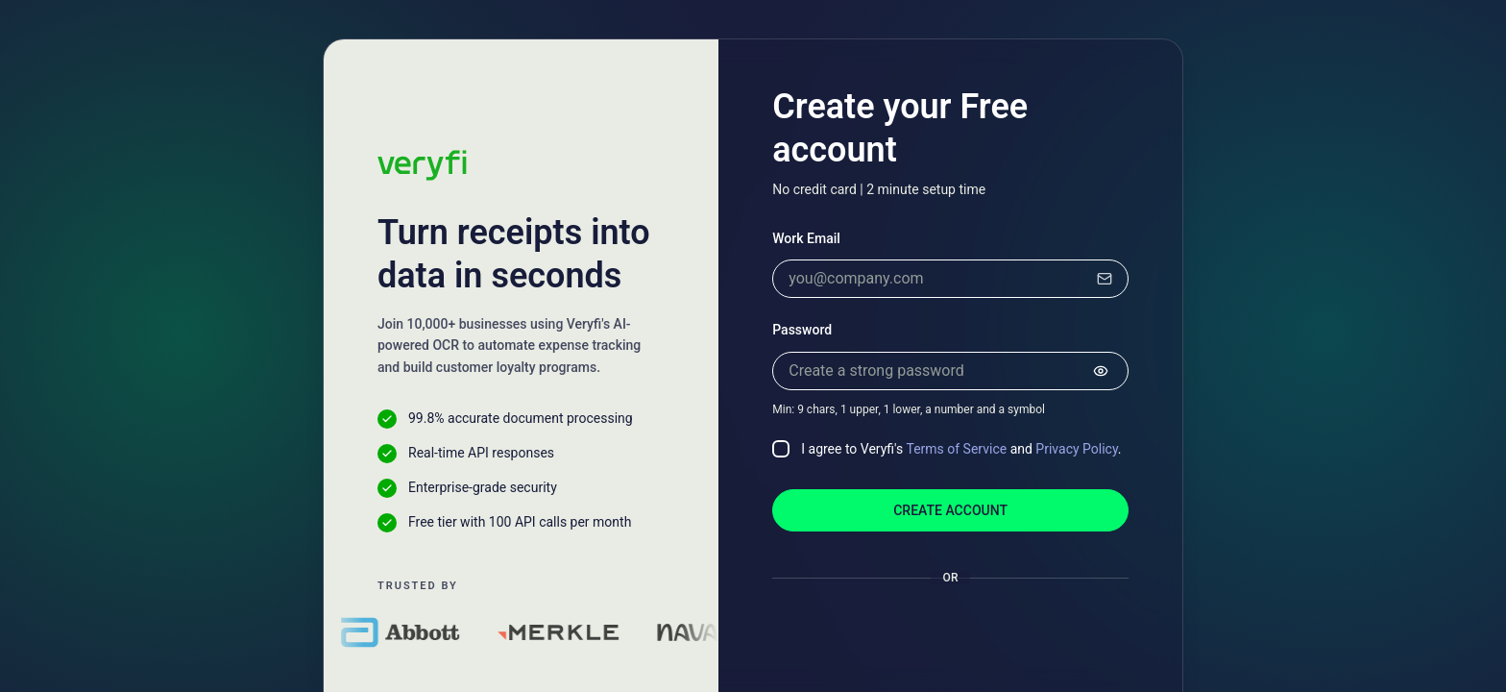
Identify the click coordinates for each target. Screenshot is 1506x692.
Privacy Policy (1076, 449)
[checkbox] (780, 448)
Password (802, 329)
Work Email (806, 238)
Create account (950, 510)
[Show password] (1100, 371)
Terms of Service (956, 449)
